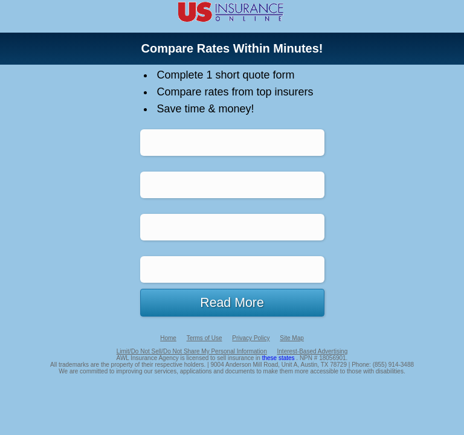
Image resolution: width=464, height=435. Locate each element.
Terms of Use (204, 338)
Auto (232, 142)
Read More (232, 302)
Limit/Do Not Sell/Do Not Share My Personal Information (192, 351)
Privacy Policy (250, 338)
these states (279, 358)
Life (232, 269)
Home (232, 227)
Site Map (291, 338)
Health (232, 185)
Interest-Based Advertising (312, 351)
